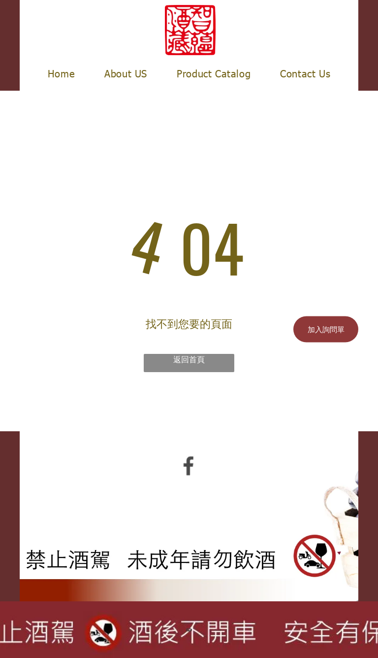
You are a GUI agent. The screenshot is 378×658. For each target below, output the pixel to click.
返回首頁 (189, 359)
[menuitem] (61, 73)
